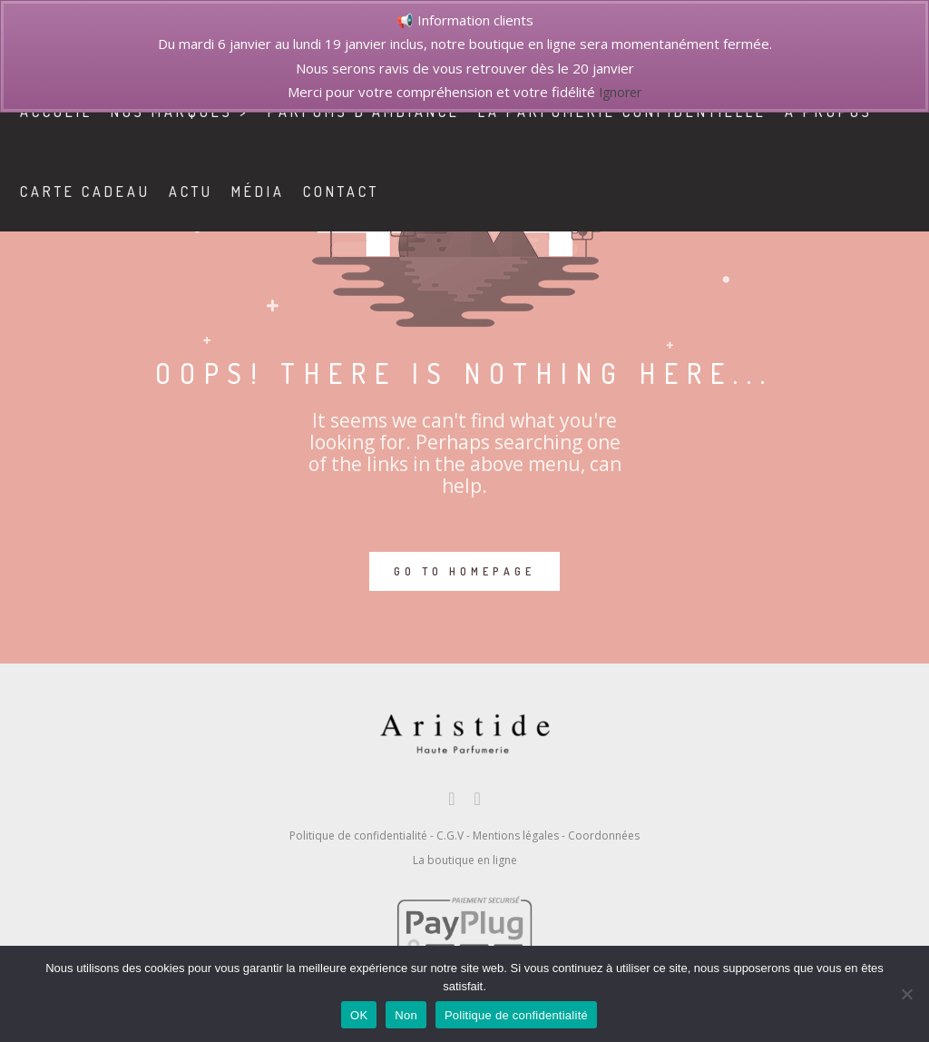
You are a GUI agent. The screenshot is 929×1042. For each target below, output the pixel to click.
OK (358, 1015)
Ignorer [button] (620, 92)
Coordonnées (604, 835)
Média (274, 191)
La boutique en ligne (465, 860)
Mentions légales (516, 835)
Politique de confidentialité (358, 835)
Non (406, 1015)
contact (357, 191)
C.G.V (450, 835)
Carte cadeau (101, 191)
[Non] (906, 994)
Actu (207, 191)
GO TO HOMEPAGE (464, 571)
